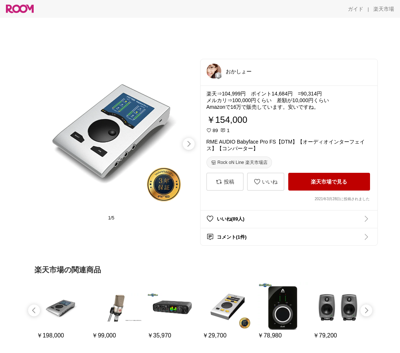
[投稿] (224, 182)
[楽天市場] (383, 9)
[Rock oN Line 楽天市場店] (239, 162)
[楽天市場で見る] (329, 182)
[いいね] (265, 182)
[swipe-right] (189, 144)
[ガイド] (355, 9)
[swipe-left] (34, 310)
